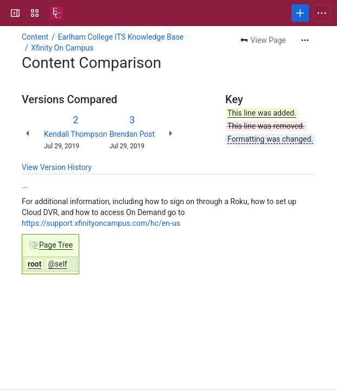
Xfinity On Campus (62, 47)
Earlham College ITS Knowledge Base (120, 37)
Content (35, 37)
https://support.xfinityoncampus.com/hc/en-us (101, 223)
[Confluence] (56, 13)
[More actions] (305, 40)
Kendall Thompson (75, 134)
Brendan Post (132, 134)
